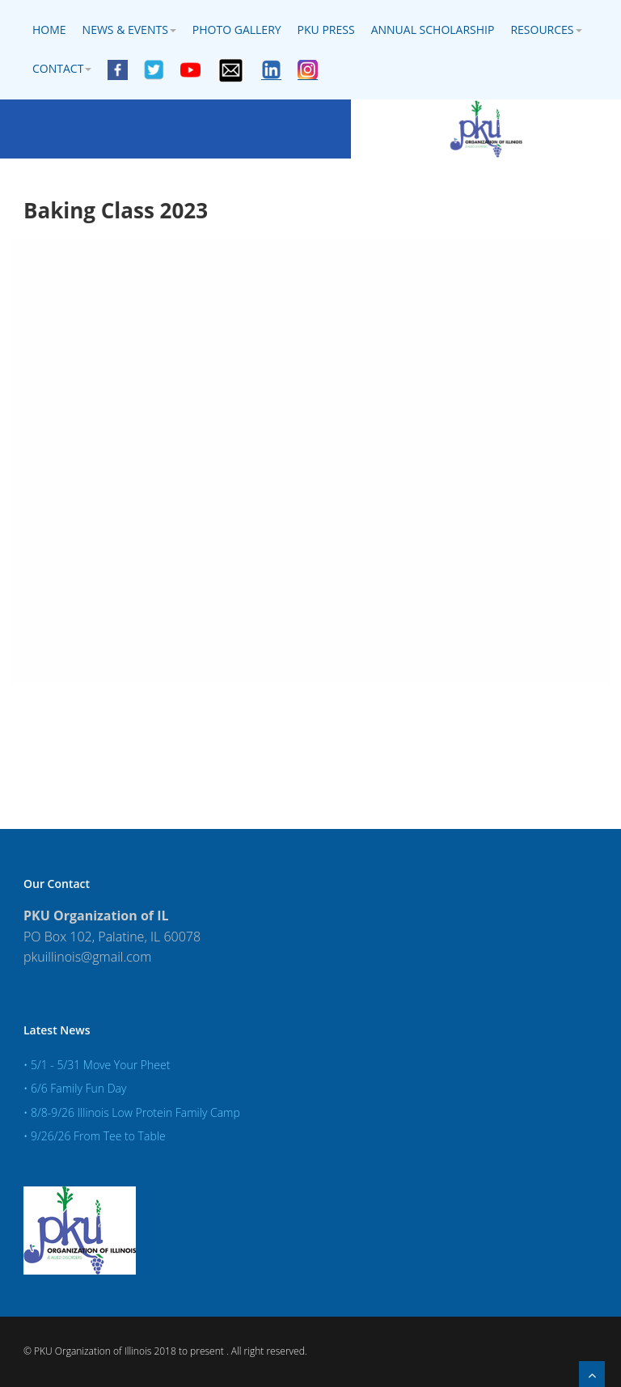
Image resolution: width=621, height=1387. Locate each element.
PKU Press (326, 29)
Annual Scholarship (433, 29)
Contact (61, 68)
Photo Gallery (236, 29)
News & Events (129, 29)
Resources (545, 29)
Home (49, 29)
